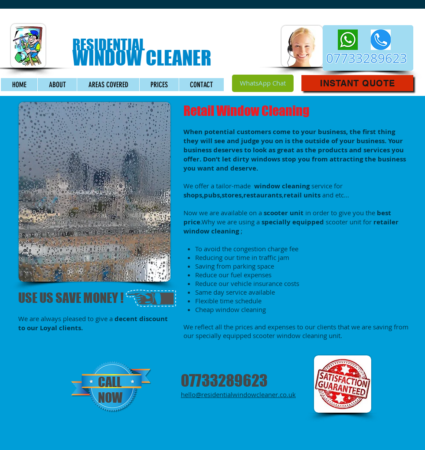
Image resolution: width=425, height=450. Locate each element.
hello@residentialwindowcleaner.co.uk (238, 394)
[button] (357, 83)
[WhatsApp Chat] (263, 83)
